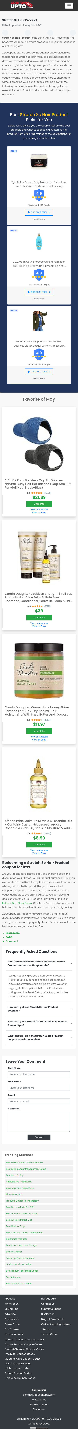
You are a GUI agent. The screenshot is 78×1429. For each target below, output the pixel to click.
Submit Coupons (51, 1309)
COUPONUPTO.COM (43, 1419)
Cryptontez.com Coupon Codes (23, 1344)
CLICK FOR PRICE (39, 212)
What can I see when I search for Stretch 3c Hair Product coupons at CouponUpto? (36, 963)
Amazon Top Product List (19, 1181)
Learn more (13, 933)
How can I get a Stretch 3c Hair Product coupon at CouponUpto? (38, 1023)
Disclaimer (39, 1409)
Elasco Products (14, 1194)
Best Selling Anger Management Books (26, 1168)
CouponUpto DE (14, 1334)
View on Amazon (39, 509)
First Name (14, 1068)
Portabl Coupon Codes (18, 1373)
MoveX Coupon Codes (18, 1363)
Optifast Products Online (18, 1264)
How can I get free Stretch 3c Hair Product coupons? (33, 1008)
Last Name (14, 1081)
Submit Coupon (39, 1404)
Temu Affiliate (49, 1334)
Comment (12, 941)
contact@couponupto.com (39, 1395)
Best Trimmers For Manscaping (22, 1213)
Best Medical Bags (15, 1226)
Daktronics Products (16, 1238)
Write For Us (39, 1399)
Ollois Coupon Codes (17, 1368)
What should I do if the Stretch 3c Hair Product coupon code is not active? (35, 1037)
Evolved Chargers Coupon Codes (24, 1349)
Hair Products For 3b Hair (19, 1283)
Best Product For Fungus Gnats (22, 1270)
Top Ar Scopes (13, 1277)
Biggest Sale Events (52, 1319)
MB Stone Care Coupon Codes (22, 1358)
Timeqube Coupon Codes (20, 1378)
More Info (39, 504)
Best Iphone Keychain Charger (22, 1245)
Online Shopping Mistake (56, 1324)
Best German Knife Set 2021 (20, 1207)
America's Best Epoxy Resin (20, 1188)
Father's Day (9, 903)
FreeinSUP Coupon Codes (20, 1354)
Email (11, 1095)
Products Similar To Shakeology (22, 1200)
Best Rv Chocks (14, 1251)
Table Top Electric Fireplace (20, 1258)
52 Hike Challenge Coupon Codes (25, 1339)
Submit (39, 1137)
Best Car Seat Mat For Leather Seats (24, 1232)
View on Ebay (39, 512)
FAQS (9, 937)
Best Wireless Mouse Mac (19, 1219)
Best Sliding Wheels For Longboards (24, 1162)
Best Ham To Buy (14, 1175)
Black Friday (25, 903)
